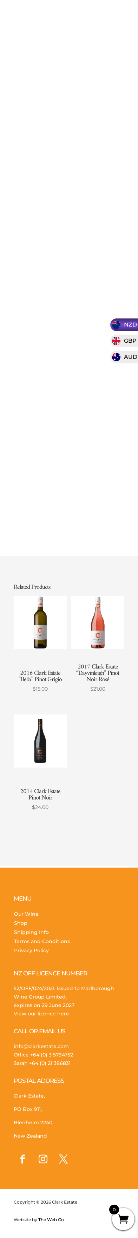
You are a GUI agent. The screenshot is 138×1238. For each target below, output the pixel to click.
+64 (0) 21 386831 (50, 1063)
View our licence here (41, 1013)
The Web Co (50, 1219)
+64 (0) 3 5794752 (51, 1055)
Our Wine (26, 914)
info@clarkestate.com (41, 1046)
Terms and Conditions (42, 941)
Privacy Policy (31, 950)
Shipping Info (31, 932)
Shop (20, 923)
